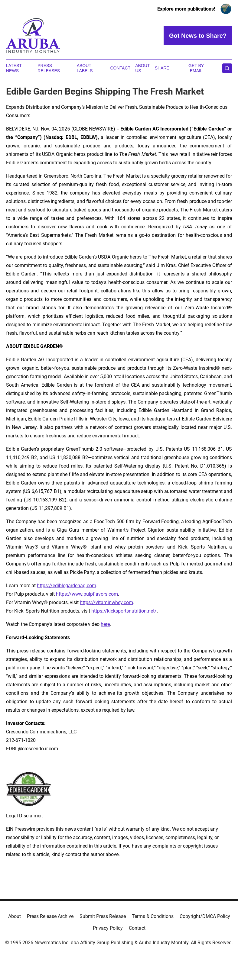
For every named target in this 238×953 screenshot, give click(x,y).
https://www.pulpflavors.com (87, 594)
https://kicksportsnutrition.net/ (124, 611)
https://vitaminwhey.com (106, 602)
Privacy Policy (108, 928)
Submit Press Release (103, 916)
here (105, 624)
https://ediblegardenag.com (66, 585)
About (14, 916)
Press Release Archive (50, 916)
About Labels (85, 68)
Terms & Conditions (153, 916)
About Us (142, 68)
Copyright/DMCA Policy (205, 916)
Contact (120, 68)
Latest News (14, 68)
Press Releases (48, 68)
